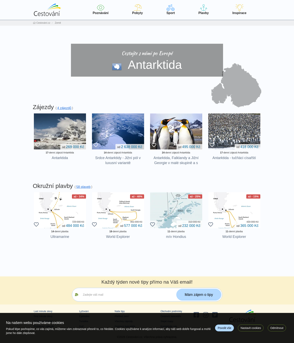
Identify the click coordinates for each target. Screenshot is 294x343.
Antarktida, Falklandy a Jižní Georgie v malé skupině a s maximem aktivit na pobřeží (176, 163)
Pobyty (137, 9)
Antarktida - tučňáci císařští (234, 158)
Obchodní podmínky (171, 311)
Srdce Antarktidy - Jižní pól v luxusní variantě (118, 160)
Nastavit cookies (250, 328)
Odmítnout (276, 328)
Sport (170, 9)
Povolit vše (224, 328)
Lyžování (84, 311)
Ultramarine (60, 237)
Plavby (203, 9)
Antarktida (60, 158)
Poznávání (101, 9)
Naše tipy (120, 311)
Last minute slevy (43, 311)
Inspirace (239, 9)
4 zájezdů (64, 108)
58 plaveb (83, 187)
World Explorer (118, 237)
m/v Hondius (176, 237)
